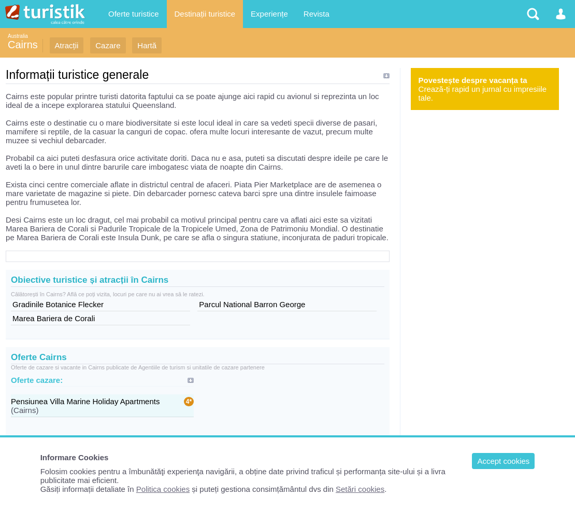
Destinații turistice (205, 13)
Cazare (107, 45)
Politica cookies (163, 489)
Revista (316, 13)
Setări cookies (360, 489)
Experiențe (269, 13)
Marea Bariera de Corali (53, 318)
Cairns (23, 44)
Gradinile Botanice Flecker (58, 304)
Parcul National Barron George (252, 304)
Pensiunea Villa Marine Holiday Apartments (85, 401)
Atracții (67, 45)
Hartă (146, 45)
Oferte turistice (133, 13)
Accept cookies (503, 461)
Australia (18, 36)
